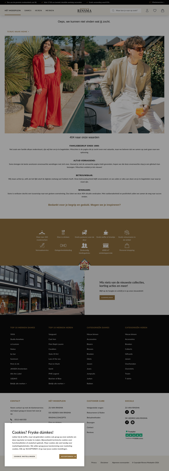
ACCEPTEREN (68, 456)
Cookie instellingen (24, 456)
